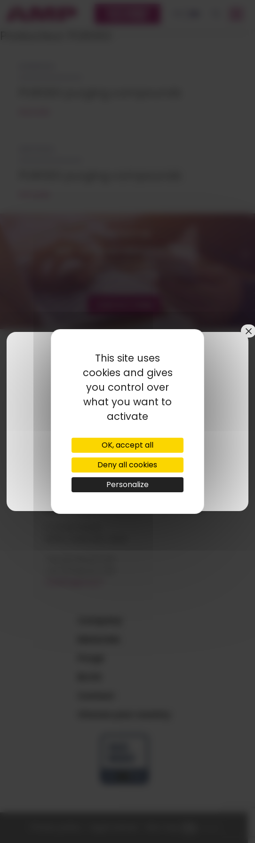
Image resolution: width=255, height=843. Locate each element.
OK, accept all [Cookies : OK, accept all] (127, 445)
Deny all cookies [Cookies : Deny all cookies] (127, 464)
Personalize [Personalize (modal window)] (127, 484)
